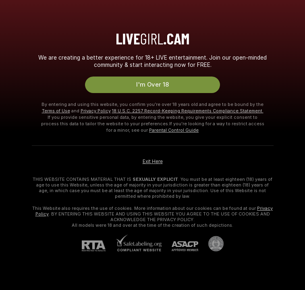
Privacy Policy (96, 111)
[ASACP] (180, 246)
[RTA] (99, 245)
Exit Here (153, 161)
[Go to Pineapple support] (211, 243)
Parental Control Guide (174, 130)
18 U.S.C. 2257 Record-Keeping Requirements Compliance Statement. (188, 111)
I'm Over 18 (152, 84)
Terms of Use (56, 111)
